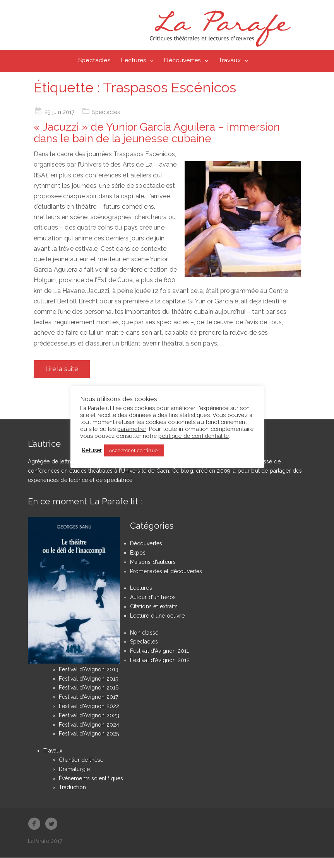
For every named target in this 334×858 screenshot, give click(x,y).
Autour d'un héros (153, 598)
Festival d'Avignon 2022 (89, 707)
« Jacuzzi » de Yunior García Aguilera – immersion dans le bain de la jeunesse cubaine (157, 133)
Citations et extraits (154, 607)
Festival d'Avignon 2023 (89, 716)
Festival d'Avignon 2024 (89, 725)
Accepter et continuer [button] (134, 450)
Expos (138, 553)
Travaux (230, 60)
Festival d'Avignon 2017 (88, 698)
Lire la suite (61, 369)
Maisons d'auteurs (153, 562)
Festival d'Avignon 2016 (89, 688)
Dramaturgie (74, 769)
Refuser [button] (92, 450)
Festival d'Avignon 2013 (89, 670)
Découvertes (182, 60)
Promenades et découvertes (166, 572)
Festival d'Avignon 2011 (159, 652)
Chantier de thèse (81, 760)
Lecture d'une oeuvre (157, 616)
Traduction (72, 788)
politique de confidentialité (193, 435)
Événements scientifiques (91, 779)
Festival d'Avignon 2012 (160, 661)
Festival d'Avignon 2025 (89, 734)
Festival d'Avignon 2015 (88, 679)
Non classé (144, 633)
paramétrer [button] (131, 429)
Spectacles (94, 60)
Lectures (133, 60)
